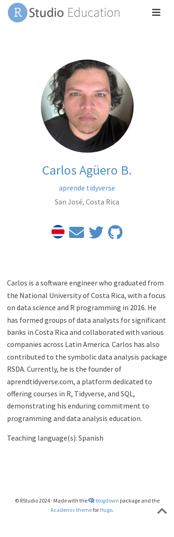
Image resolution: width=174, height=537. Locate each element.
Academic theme (71, 509)
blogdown (107, 500)
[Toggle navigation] (156, 13)
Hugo (106, 509)
